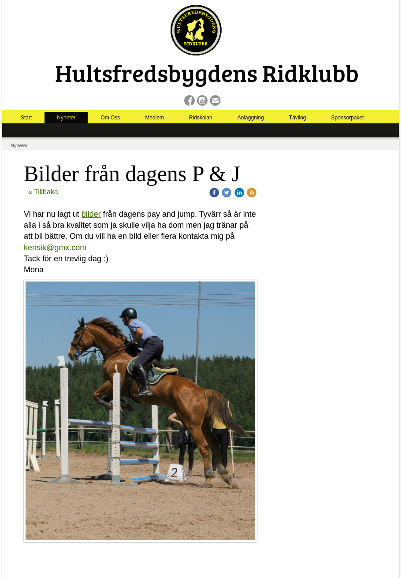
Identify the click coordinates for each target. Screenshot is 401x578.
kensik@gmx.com (55, 247)
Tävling (297, 118)
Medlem (154, 118)
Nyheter (66, 118)
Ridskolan (200, 118)
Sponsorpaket (347, 118)
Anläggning (251, 118)
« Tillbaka (43, 192)
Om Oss (110, 118)
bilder (91, 214)
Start (26, 118)
